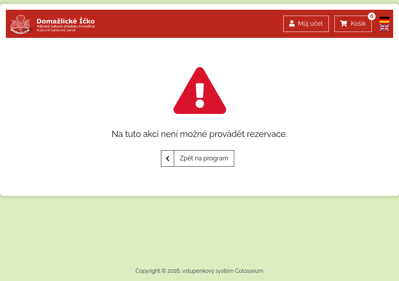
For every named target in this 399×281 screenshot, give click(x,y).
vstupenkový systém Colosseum (222, 271)
